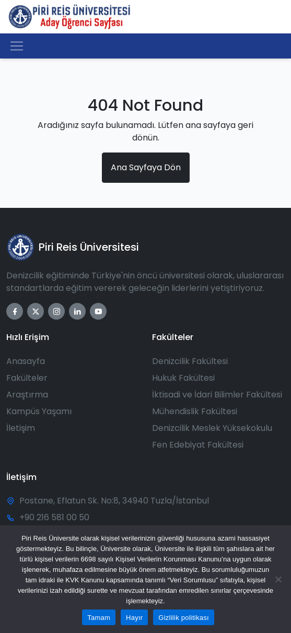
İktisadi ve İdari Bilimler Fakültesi (217, 395)
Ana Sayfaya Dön (146, 167)
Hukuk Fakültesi (183, 378)
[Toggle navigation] (16, 46)
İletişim (20, 428)
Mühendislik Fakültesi (194, 411)
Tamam (98, 618)
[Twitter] (35, 311)
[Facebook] (14, 311)
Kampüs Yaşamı (39, 411)
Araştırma (27, 395)
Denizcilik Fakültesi (190, 361)
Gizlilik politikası (183, 618)
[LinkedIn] (77, 311)
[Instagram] (56, 311)
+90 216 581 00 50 (54, 517)
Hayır (134, 618)
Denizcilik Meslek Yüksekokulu (212, 428)
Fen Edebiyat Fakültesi (197, 445)
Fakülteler (27, 378)
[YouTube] (98, 311)
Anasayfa (25, 361)
